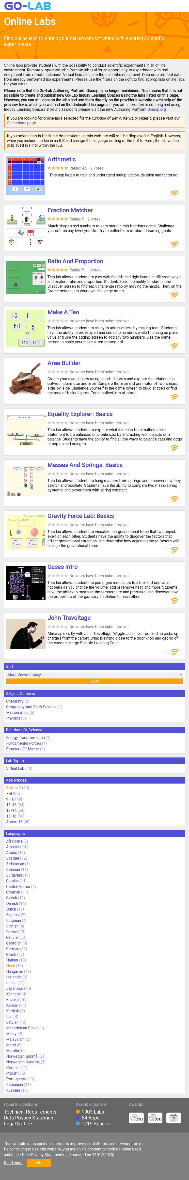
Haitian (12, 960)
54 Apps (90, 1118)
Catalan (12, 881)
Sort (94, 681)
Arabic (11, 852)
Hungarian (14, 971)
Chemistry (15, 701)
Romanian (14, 1084)
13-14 (11, 810)
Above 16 (14, 821)
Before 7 (13, 788)
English (12, 915)
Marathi (12, 1050)
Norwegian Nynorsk (23, 1062)
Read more (13, 1163)
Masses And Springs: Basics (84, 465)
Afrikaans (14, 841)
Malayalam (15, 1039)
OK (39, 1163)
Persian (12, 1067)
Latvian (12, 1022)
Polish (11, 1073)
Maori (11, 1045)
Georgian (13, 943)
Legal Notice (18, 1124)
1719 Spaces (96, 1124)
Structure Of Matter (22, 749)
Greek (11, 954)
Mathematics (17, 712)
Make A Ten (63, 312)
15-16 (11, 816)
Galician (12, 937)
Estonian (13, 920)
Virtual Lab (15, 768)
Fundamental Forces (23, 743)
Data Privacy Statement (29, 1118)
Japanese (14, 988)
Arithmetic (61, 159)
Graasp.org (156, 109)
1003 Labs (93, 1112)
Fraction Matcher (70, 210)
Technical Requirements (30, 1112)
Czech (11, 898)
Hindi (10, 965)
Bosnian (13, 869)
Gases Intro (62, 567)
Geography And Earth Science (31, 707)
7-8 (9, 793)
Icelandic (14, 977)
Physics (13, 718)
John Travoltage (69, 617)
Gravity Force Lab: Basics (80, 516)
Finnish (12, 926)
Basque (12, 858)
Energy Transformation (25, 737)
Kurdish (12, 1011)
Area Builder (63, 363)
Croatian (13, 892)
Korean (12, 1005)
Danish (12, 903)
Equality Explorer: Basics (79, 414)
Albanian (13, 847)
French (12, 931)
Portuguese (16, 1079)
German (12, 948)
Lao (9, 1016)
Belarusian (15, 864)
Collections (16, 123)
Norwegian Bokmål (22, 1056)
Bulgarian (14, 875)
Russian (13, 1090)
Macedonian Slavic (22, 1028)
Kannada (13, 994)
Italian (11, 982)
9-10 (10, 799)
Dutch (11, 909)
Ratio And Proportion (75, 261)
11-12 (11, 804)
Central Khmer (18, 886)
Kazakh (12, 999)
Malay (11, 1033)
